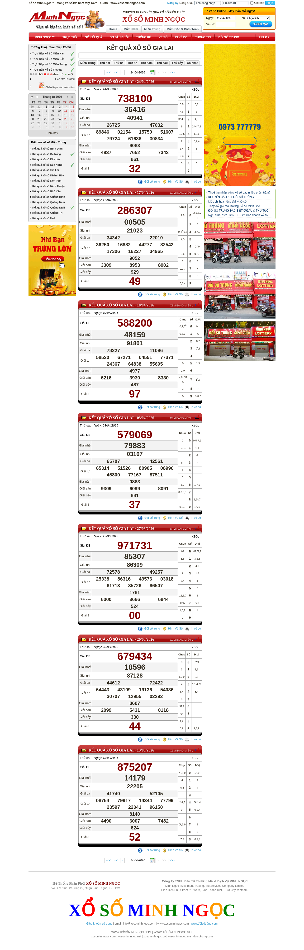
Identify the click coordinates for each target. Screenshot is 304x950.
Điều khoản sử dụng (99, 923)
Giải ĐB (85, 98)
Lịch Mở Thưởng (65, 79)
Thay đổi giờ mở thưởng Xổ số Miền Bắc (234, 206)
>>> (172, 72)
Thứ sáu (85, 89)
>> (164, 72)
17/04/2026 (145, 192)
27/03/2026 (145, 535)
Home (113, 29)
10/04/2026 (145, 308)
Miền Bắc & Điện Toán (183, 29)
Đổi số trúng (149, 181)
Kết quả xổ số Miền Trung (48, 142)
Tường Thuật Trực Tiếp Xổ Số (51, 47)
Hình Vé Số (172, 181)
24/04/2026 (145, 82)
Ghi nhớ (257, 3)
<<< (108, 72)
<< (116, 72)
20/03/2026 (145, 646)
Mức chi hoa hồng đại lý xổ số (227, 201)
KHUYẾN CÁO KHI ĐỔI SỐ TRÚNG (231, 197)
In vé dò (193, 181)
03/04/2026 (145, 424)
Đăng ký (173, 3)
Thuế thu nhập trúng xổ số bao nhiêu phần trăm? (239, 192)
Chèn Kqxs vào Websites (57, 85)
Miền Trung (152, 29)
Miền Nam (131, 29)
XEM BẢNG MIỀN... (181, 82)
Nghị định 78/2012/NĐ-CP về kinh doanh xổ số (238, 215)
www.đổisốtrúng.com (204, 923)
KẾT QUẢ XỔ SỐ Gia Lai (111, 82)
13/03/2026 (145, 757)
